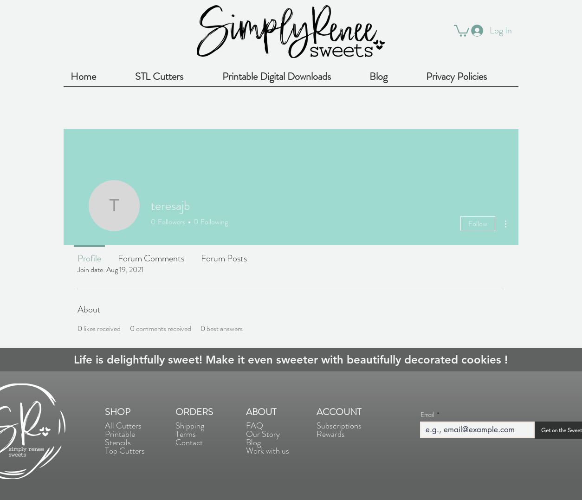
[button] (461, 30)
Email (427, 415)
